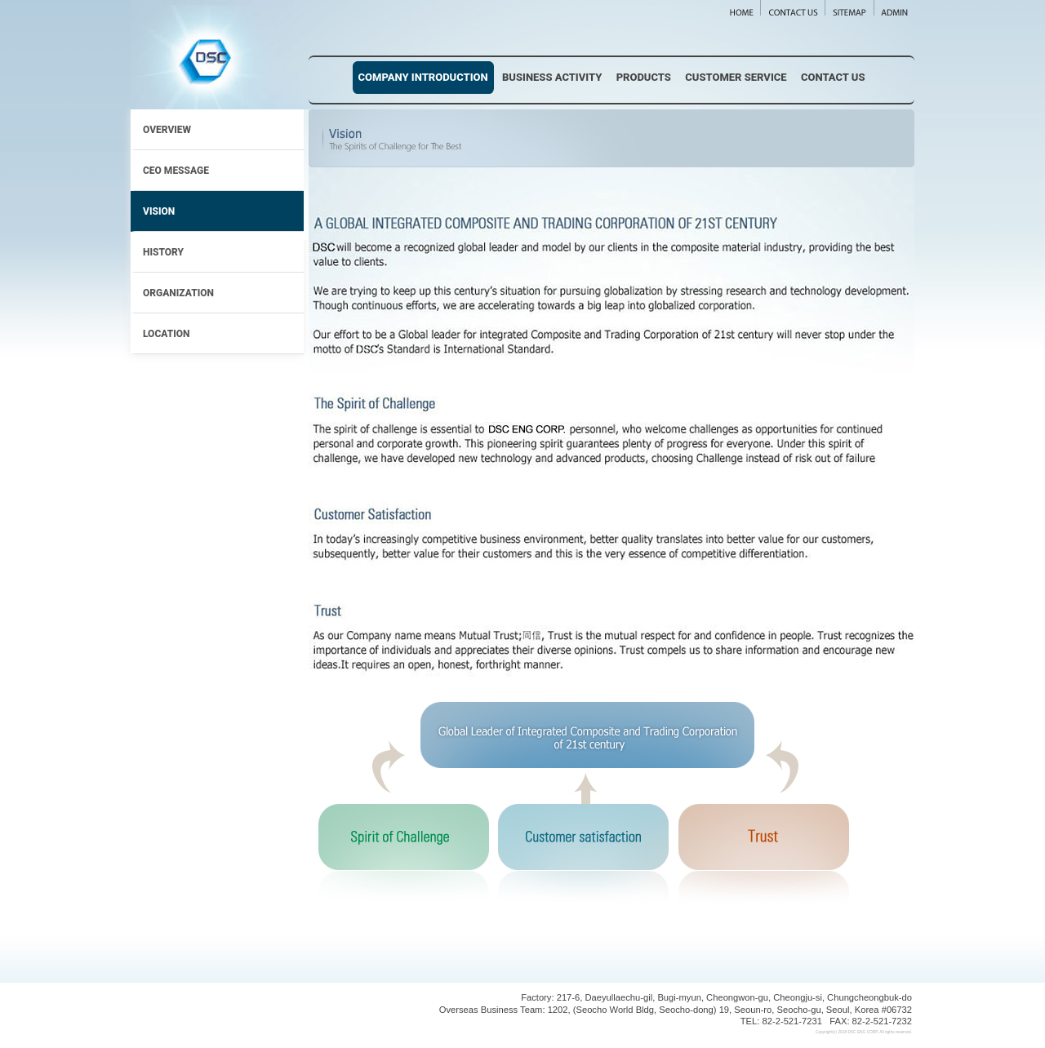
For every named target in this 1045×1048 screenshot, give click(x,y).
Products (643, 77)
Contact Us (833, 77)
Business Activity (552, 77)
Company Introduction (423, 77)
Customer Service (735, 77)
